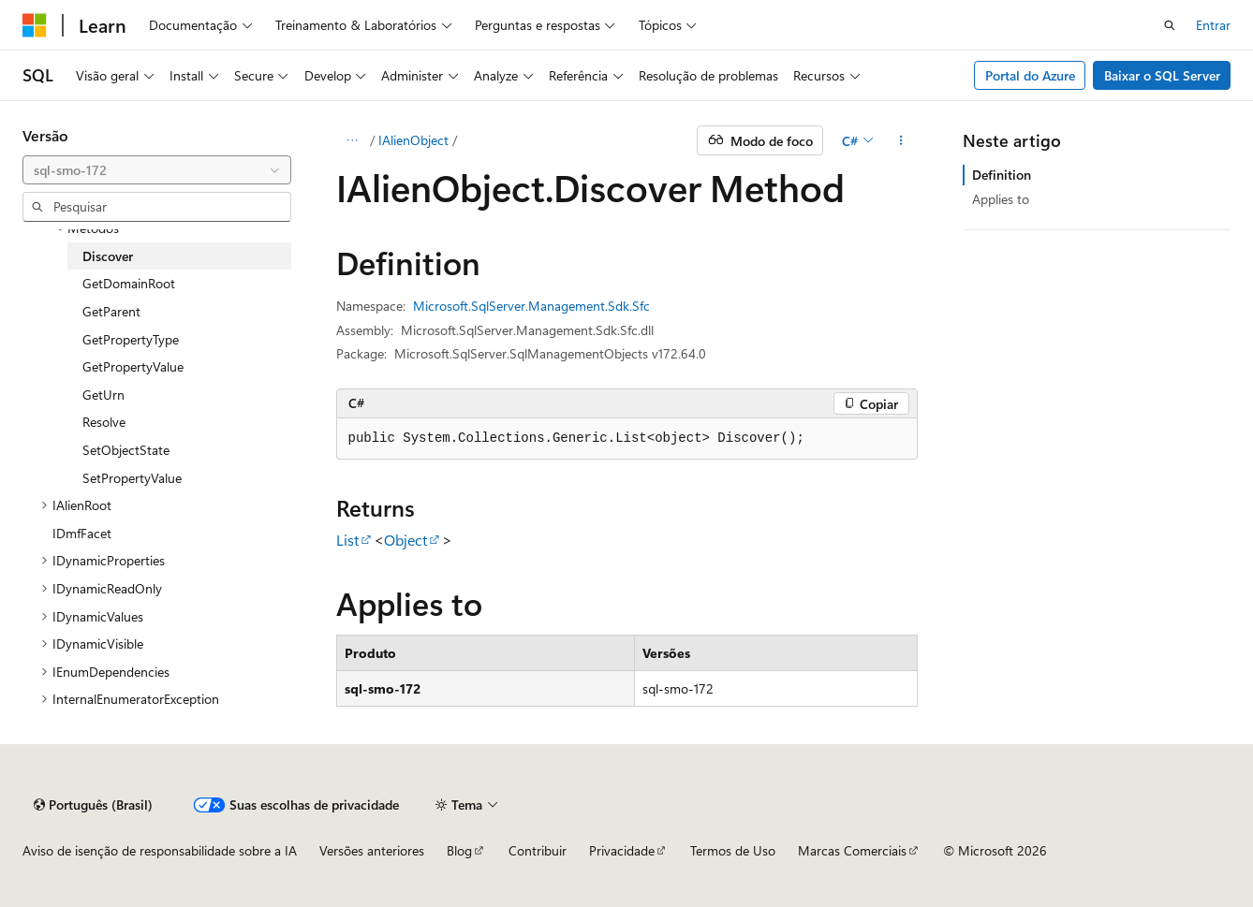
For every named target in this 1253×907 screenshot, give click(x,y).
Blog (459, 850)
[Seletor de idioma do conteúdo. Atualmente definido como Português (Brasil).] (93, 805)
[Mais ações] (900, 140)
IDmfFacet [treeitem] (81, 533)
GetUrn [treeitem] (103, 394)
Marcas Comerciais (852, 850)
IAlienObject (413, 140)
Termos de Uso (732, 850)
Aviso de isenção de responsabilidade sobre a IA (159, 850)
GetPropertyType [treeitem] (130, 339)
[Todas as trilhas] (352, 140)
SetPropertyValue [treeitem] (132, 478)
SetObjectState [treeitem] (126, 450)
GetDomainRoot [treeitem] (128, 283)
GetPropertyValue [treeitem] (133, 366)
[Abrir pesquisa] (1169, 25)
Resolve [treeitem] (103, 422)
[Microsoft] (34, 25)
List (347, 539)
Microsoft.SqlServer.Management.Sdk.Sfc (531, 306)
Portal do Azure (1030, 75)
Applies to (1000, 199)
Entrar (1213, 25)
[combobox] (156, 170)
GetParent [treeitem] (111, 311)
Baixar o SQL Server (1162, 75)
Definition (1001, 174)
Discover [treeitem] (107, 256)
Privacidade (622, 850)
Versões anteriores (371, 850)
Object (405, 539)
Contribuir (538, 850)
